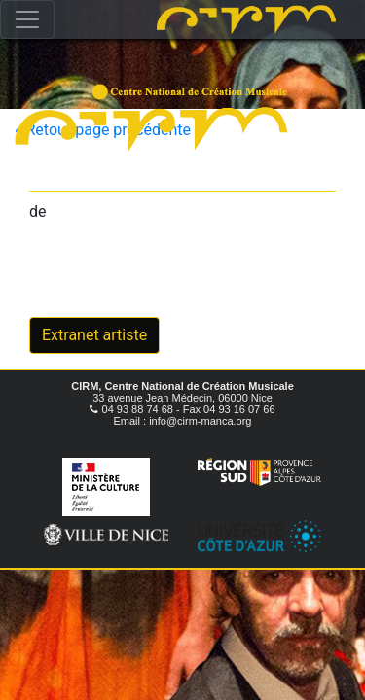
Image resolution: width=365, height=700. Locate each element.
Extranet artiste (94, 335)
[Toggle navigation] (27, 19)
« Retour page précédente (103, 130)
